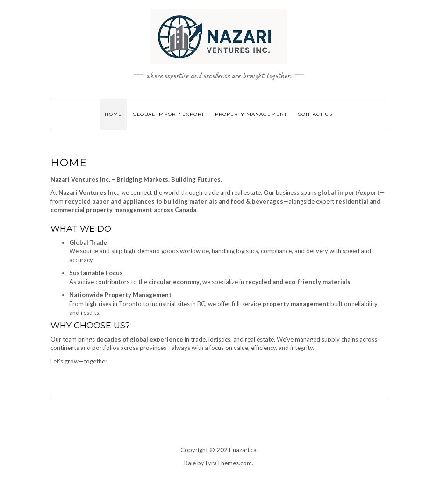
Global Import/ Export (168, 114)
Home (113, 114)
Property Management (251, 114)
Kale (190, 463)
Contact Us (315, 114)
